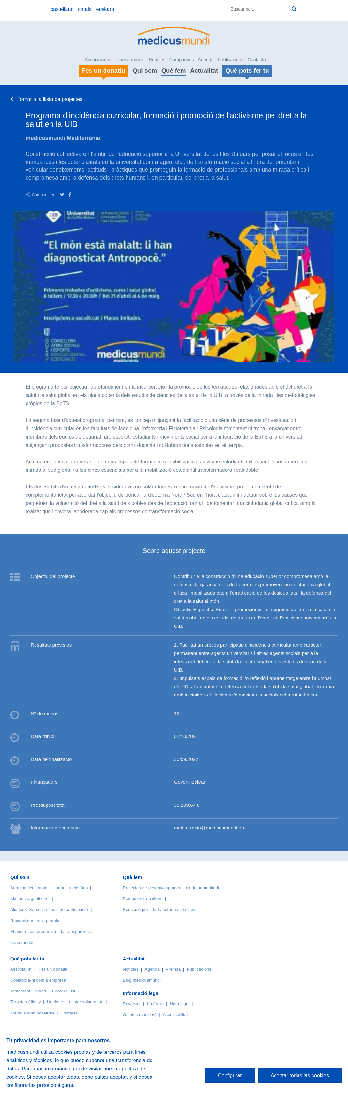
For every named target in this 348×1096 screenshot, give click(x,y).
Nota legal (179, 1003)
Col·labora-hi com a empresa (38, 980)
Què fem (173, 70)
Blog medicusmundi (142, 980)
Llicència (155, 1003)
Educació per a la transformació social (159, 909)
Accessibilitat (176, 1014)
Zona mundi (21, 942)
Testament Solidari (28, 991)
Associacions (98, 59)
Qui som (145, 70)
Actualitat (204, 70)
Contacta (256, 59)
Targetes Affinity (25, 1001)
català (85, 9)
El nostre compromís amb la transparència (51, 931)
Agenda (206, 59)
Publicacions (231, 59)
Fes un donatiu (53, 969)
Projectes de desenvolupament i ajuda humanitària (171, 887)
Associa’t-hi (21, 969)
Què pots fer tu (27, 958)
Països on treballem (142, 898)
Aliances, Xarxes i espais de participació (49, 909)
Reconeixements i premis (34, 920)
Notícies (157, 59)
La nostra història (71, 887)
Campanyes (181, 59)
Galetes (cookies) (140, 1014)
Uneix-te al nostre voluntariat (74, 1001)
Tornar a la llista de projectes (49, 99)
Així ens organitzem (29, 898)
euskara (105, 9)
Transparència (129, 59)
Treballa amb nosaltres (32, 1013)
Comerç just (63, 991)
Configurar (230, 1075)
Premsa (173, 969)
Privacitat (132, 1003)
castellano (61, 9)
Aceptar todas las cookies (300, 1075)
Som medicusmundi (29, 887)
